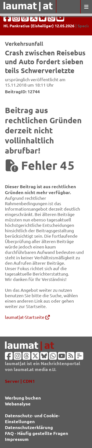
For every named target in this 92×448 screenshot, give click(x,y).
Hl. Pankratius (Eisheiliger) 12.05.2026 (38, 25)
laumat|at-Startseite (27, 317)
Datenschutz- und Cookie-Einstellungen (32, 418)
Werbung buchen (23, 398)
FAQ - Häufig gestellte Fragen (36, 433)
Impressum (17, 439)
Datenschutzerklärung (29, 427)
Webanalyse (18, 403)
